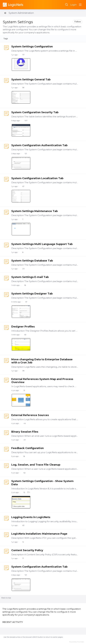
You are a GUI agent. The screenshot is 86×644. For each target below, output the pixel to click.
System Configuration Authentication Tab (39, 145)
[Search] (66, 4)
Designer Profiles (23, 326)
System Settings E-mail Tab (30, 277)
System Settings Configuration (32, 46)
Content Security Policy (27, 550)
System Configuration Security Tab (34, 112)
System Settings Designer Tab (32, 293)
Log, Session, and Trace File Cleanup (35, 464)
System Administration (21, 13)
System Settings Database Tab (32, 260)
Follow (77, 21)
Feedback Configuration (27, 448)
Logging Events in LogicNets (30, 517)
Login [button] (73, 4)
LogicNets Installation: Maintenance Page (39, 533)
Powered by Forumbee (76, 642)
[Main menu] (80, 4)
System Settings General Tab (30, 79)
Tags (6, 38)
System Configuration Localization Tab (37, 178)
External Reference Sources (30, 415)
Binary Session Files (24, 431)
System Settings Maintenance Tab (34, 211)
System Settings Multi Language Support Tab (42, 244)
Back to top (6, 598)
